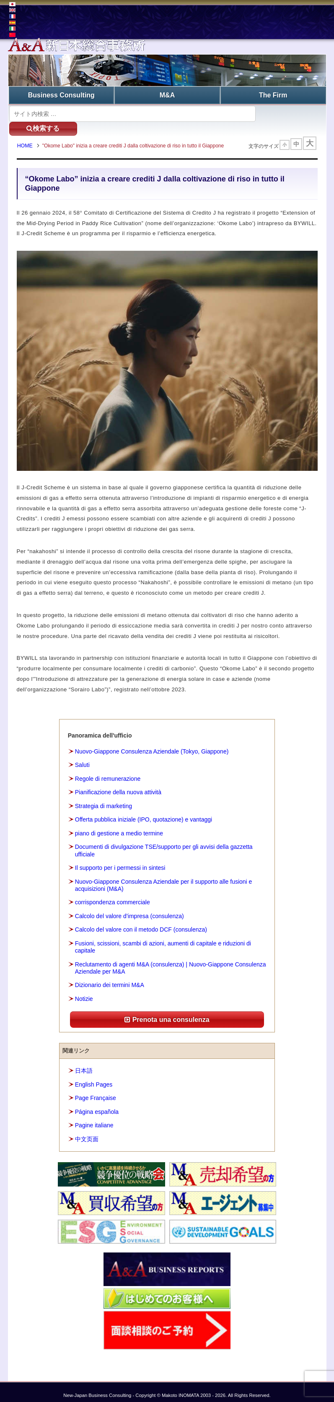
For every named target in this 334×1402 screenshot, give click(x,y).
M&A (167, 94)
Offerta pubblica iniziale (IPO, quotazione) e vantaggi (143, 812)
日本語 (84, 1063)
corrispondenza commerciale (112, 895)
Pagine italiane (94, 1118)
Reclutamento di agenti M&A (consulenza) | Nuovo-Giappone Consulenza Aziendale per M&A (170, 961)
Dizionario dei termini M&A (109, 977)
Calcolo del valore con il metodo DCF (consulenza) (141, 922)
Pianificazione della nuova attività (118, 785)
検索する (288, 112)
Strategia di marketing (103, 799)
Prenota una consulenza (166, 1012)
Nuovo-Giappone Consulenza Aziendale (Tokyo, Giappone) (152, 743)
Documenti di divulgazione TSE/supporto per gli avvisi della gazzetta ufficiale (164, 843)
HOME (26, 132)
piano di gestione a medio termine (119, 826)
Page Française (95, 1090)
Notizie (84, 991)
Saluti (82, 757)
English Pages (94, 1077)
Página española (97, 1104)
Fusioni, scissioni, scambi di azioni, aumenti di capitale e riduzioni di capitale (163, 940)
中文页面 (86, 1132)
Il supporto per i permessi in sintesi (120, 860)
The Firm (273, 94)
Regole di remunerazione (107, 771)
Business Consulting (61, 94)
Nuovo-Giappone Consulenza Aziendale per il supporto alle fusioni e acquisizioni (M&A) (163, 878)
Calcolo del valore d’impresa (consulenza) (129, 909)
